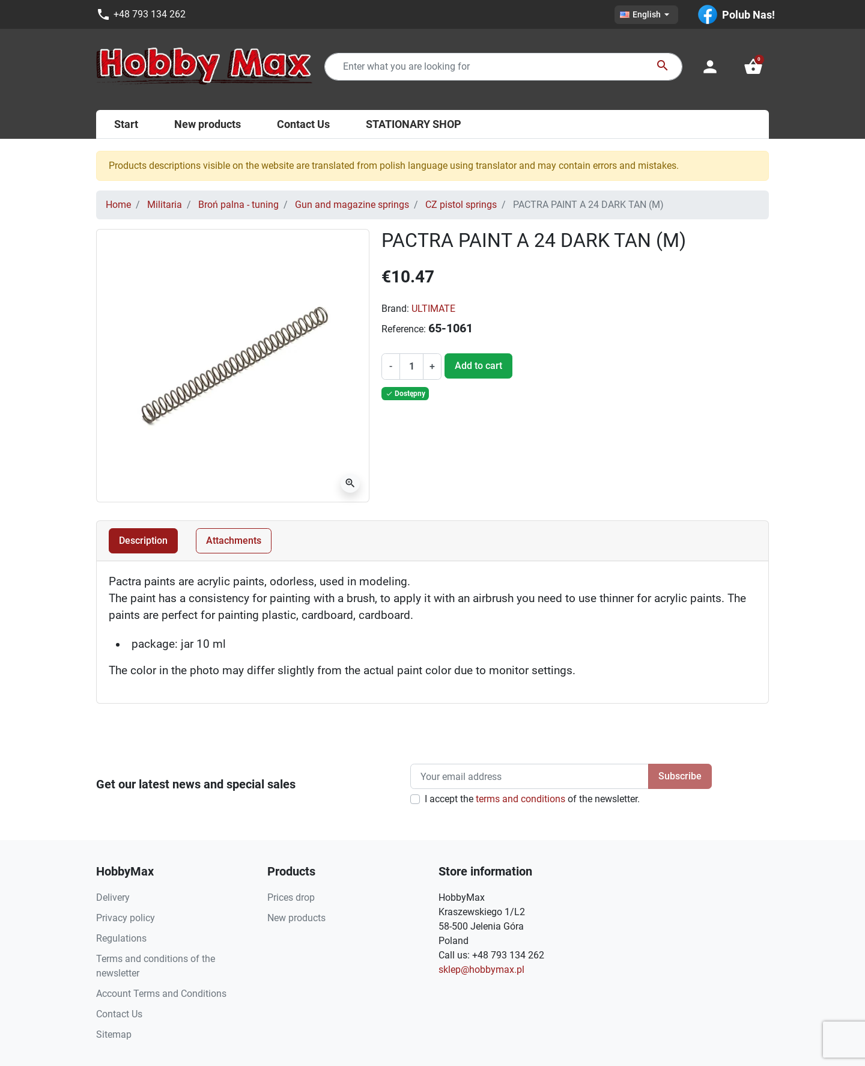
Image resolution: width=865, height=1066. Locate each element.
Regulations (121, 938)
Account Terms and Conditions (161, 993)
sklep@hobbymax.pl (481, 969)
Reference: (403, 329)
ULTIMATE (433, 308)
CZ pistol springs (461, 204)
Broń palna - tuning (238, 204)
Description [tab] (143, 540)
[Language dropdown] (646, 14)
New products (296, 918)
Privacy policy (125, 918)
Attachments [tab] (233, 540)
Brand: (395, 308)
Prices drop (291, 897)
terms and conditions (520, 799)
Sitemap (114, 1034)
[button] (753, 66)
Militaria (164, 204)
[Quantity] (411, 366)
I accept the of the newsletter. (532, 799)
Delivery (113, 897)
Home (118, 204)
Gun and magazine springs (352, 204)
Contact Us (119, 1014)
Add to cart (478, 365)
